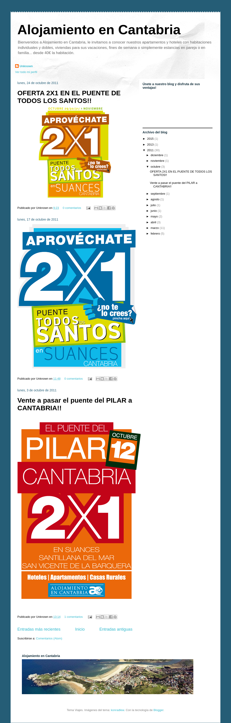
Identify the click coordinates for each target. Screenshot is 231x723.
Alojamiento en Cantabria (98, 29)
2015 (151, 138)
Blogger (158, 710)
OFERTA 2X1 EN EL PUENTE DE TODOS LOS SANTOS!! (69, 96)
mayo (155, 216)
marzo (155, 228)
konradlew (117, 710)
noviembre (158, 160)
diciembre (157, 155)
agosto (155, 199)
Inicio (80, 629)
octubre (156, 166)
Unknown (26, 66)
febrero (156, 233)
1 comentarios (73, 616)
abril (154, 222)
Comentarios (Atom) (49, 638)
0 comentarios (72, 208)
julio (154, 205)
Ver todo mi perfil (26, 72)
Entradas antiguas (115, 629)
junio (154, 210)
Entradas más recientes (38, 629)
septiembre (158, 193)
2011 (151, 150)
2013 (151, 144)
